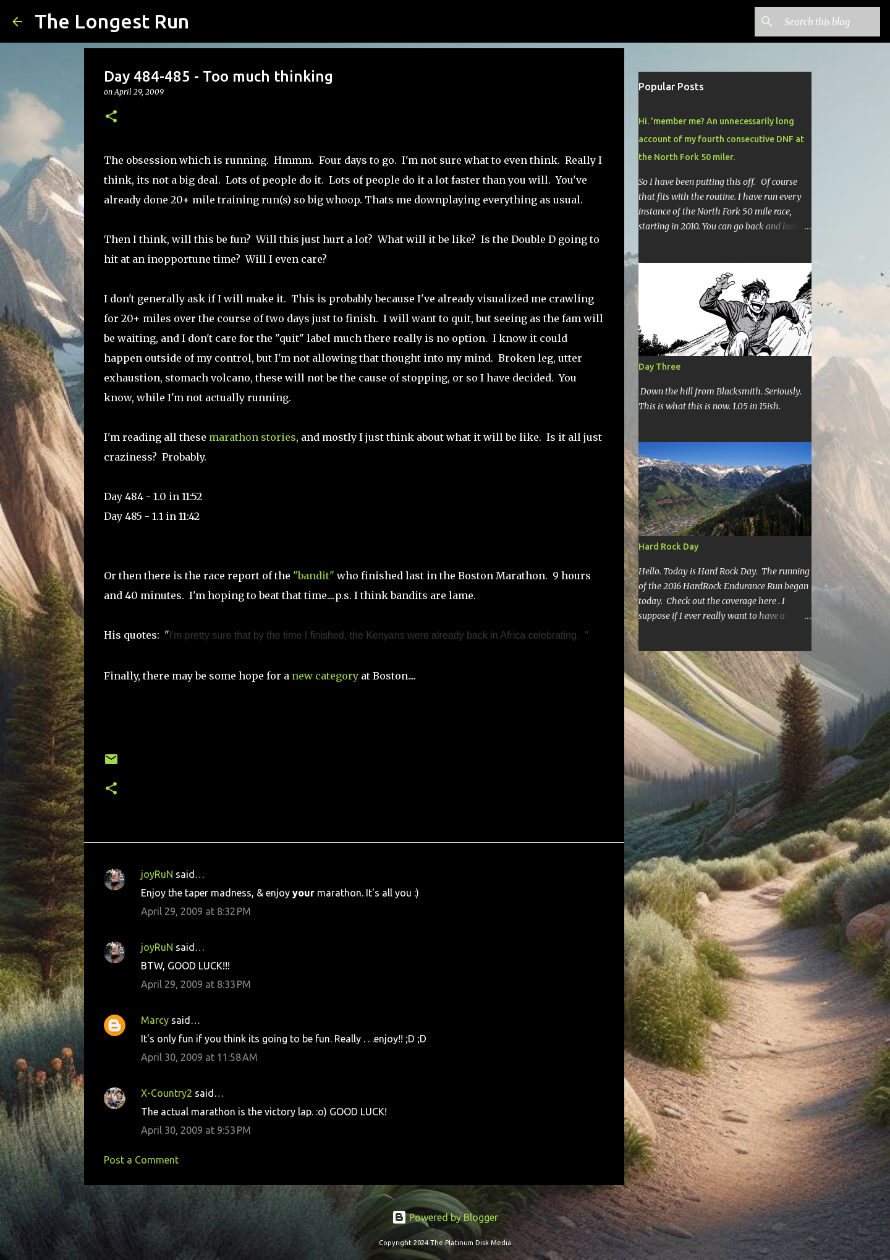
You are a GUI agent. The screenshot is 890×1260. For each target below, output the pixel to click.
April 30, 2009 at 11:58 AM (199, 1057)
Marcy (155, 1020)
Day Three (659, 367)
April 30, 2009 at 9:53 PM (196, 1130)
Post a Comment (141, 1159)
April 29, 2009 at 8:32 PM (196, 911)
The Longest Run (112, 21)
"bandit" (313, 575)
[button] (111, 117)
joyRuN (157, 874)
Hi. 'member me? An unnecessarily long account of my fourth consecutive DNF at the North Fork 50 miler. (721, 139)
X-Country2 (166, 1093)
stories (278, 437)
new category (325, 676)
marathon (233, 437)
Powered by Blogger (445, 1217)
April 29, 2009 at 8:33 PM (196, 984)
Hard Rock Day (668, 546)
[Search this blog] (815, 21)
